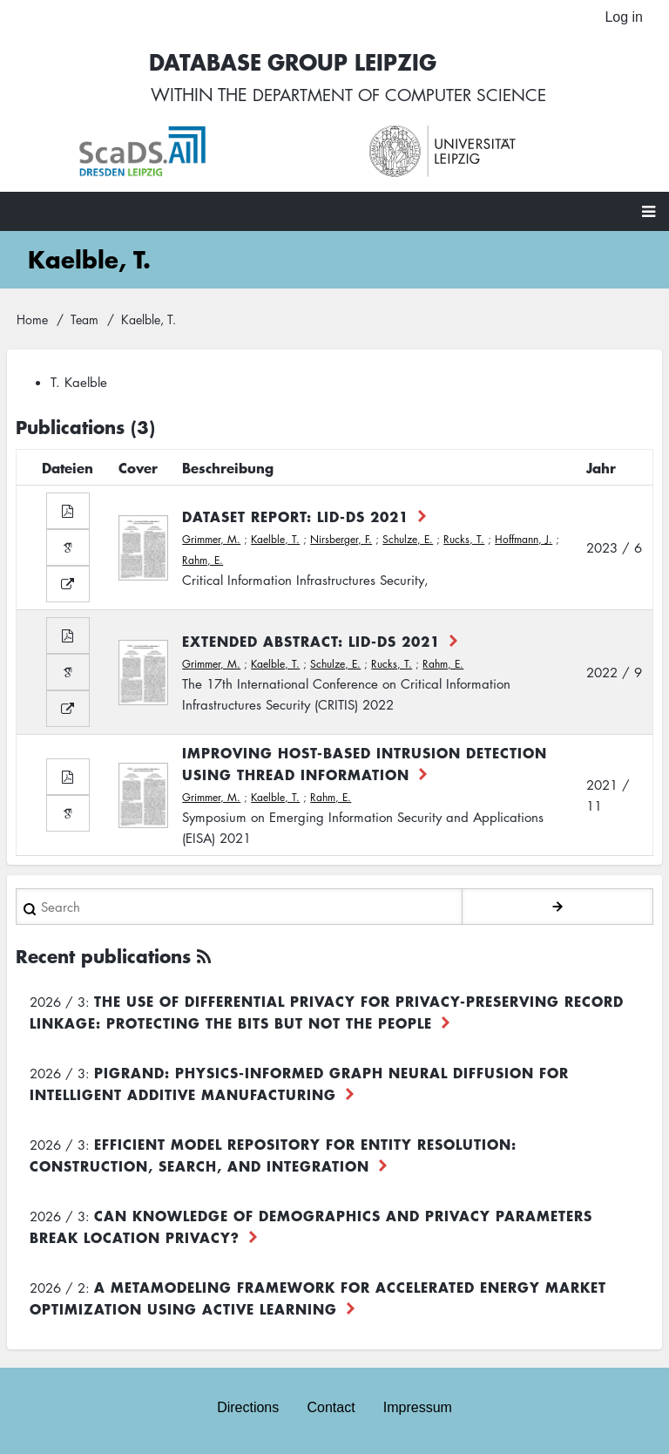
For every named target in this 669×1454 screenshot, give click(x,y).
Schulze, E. (407, 540)
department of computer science (400, 96)
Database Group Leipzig (287, 62)
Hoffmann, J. (523, 540)
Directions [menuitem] (248, 1408)
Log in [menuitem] (624, 17)
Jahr (601, 469)
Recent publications (103, 957)
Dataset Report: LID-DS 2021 (295, 516)
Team (84, 320)
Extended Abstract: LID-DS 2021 (311, 641)
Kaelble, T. (275, 540)
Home (32, 320)
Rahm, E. (202, 561)
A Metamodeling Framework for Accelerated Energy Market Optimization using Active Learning (318, 1299)
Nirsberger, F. (341, 540)
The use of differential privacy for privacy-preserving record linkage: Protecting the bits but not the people (327, 1013)
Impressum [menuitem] (417, 1408)
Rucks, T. (463, 540)
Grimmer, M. (211, 540)
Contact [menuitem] (331, 1408)
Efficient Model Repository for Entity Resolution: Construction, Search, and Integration (273, 1156)
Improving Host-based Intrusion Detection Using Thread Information (364, 765)
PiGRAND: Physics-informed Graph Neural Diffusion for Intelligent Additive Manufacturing (299, 1084)
